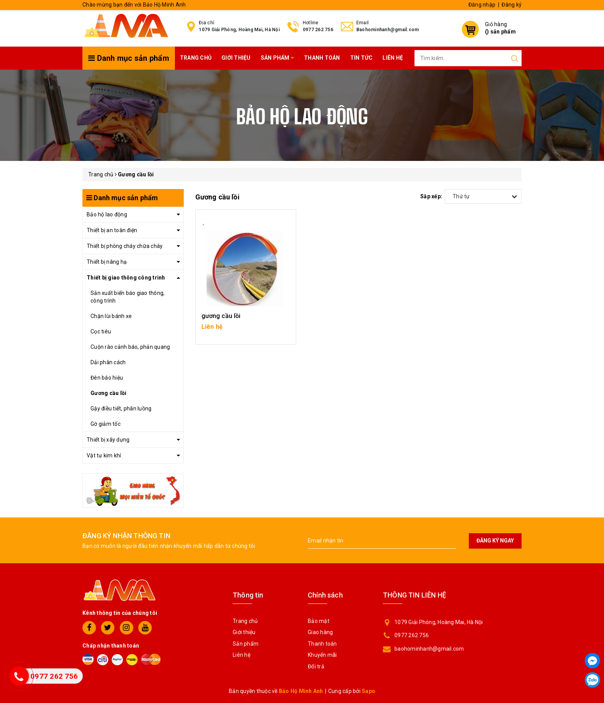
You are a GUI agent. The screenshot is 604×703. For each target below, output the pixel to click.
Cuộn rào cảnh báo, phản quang (130, 347)
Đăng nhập (481, 5)
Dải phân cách (108, 362)
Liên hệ (393, 58)
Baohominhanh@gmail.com (387, 29)
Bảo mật (318, 621)
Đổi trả (316, 666)
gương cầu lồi (221, 316)
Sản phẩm (277, 58)
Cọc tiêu (101, 331)
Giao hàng (320, 632)
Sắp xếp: (431, 196)
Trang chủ (195, 58)
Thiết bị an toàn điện (112, 230)
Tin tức (361, 58)
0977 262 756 (318, 29)
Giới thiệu (236, 58)
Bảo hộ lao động (107, 214)
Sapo (368, 691)
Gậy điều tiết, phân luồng (121, 408)
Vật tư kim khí (104, 455)
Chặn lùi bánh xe (111, 316)
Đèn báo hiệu (107, 378)
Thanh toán (322, 58)
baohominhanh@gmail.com (429, 649)
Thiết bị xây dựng (108, 440)
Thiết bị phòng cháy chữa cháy (125, 246)
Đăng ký (512, 5)
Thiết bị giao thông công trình (126, 278)
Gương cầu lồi (108, 393)
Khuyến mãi (322, 655)
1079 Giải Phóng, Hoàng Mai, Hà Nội (239, 29)
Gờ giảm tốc (106, 424)
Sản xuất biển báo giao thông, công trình (127, 297)
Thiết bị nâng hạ (107, 262)
